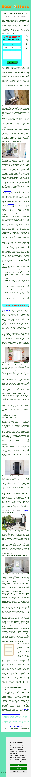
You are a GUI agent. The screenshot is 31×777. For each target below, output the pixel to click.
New (15, 732)
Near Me (24, 732)
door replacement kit (7, 505)
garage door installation (21, 422)
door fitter (24, 195)
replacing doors (15, 80)
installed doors (14, 286)
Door (3, 309)
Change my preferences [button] (19, 771)
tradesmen (14, 186)
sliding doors (16, 335)
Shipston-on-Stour (6, 310)
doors (3, 244)
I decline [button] (19, 768)
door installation (6, 710)
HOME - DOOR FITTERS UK (15, 726)
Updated (19, 732)
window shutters (6, 607)
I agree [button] (18, 765)
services (26, 326)
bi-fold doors (25, 533)
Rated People (9, 177)
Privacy (28, 735)
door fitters (18, 129)
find (6, 689)
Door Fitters (10, 732)
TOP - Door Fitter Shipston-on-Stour (11, 714)
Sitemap (3, 732)
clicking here (25, 709)
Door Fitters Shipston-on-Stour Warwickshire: (14, 20)
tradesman (20, 178)
